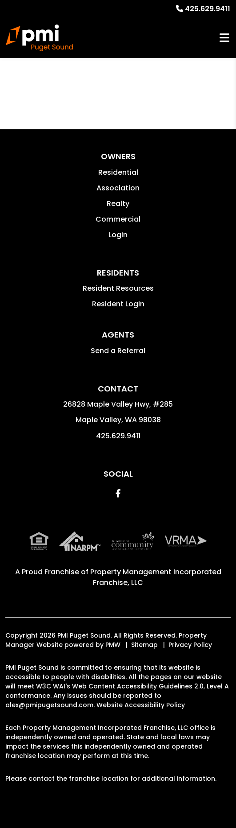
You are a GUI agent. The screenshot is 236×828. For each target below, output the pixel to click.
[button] (118, 493)
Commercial (118, 219)
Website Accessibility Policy (140, 704)
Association (118, 188)
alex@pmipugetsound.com (49, 704)
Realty (118, 203)
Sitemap (144, 644)
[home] (39, 38)
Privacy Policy (190, 644)
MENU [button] (224, 38)
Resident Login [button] (118, 304)
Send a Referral (118, 351)
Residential (118, 172)
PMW (112, 644)
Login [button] (118, 235)
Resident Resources (118, 288)
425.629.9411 (207, 9)
